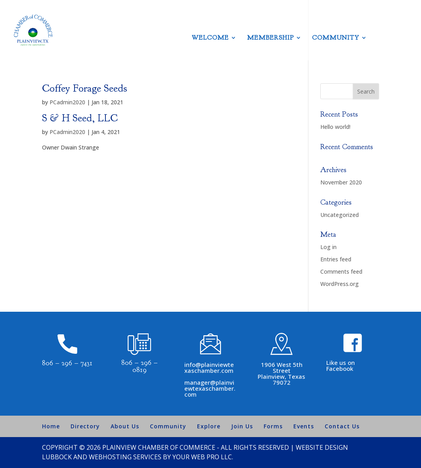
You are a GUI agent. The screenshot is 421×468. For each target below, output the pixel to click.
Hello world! (335, 126)
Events (303, 426)
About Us (125, 426)
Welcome (210, 38)
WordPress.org (339, 284)
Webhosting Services (125, 457)
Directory (85, 426)
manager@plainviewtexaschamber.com (209, 388)
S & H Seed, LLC (80, 118)
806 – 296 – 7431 (67, 363)
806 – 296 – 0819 (139, 366)
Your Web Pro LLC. (202, 457)
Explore (208, 426)
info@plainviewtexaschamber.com (209, 367)
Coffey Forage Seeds (84, 88)
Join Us (242, 426)
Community (335, 38)
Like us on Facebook (340, 365)
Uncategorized (339, 215)
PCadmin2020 (67, 102)
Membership (270, 38)
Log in (328, 247)
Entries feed (335, 259)
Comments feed (341, 271)
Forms (273, 426)
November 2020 (341, 182)
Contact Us (342, 426)
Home (51, 426)
